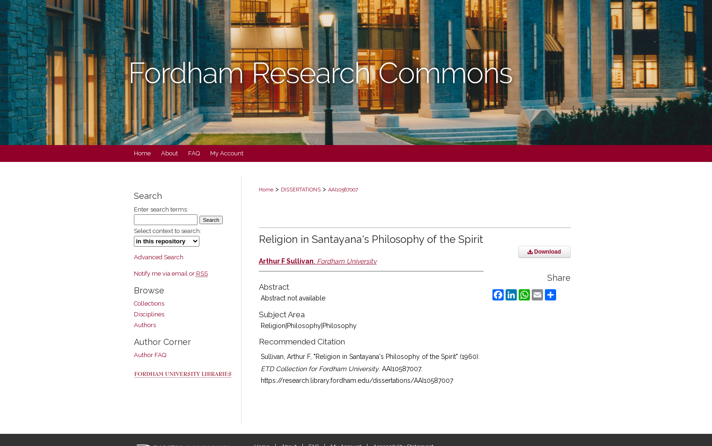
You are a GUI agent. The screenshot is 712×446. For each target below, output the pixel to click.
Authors (145, 325)
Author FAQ (150, 354)
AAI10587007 (343, 190)
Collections (149, 303)
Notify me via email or (171, 273)
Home (266, 190)
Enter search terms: (161, 209)
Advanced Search (159, 257)
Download (544, 252)
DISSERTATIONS (301, 190)
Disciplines (149, 314)
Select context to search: (167, 230)
